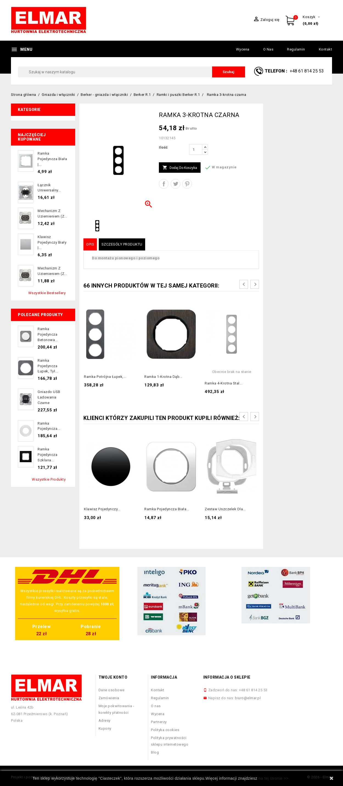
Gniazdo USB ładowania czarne (49, 397)
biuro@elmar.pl (248, 698)
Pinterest (187, 183)
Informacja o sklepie (227, 677)
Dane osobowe (112, 690)
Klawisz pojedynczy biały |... (52, 242)
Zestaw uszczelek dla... (225, 509)
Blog (155, 752)
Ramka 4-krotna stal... (223, 383)
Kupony (105, 728)
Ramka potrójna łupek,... (105, 377)
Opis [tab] (90, 244)
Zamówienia (109, 698)
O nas (268, 49)
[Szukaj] (131, 71)
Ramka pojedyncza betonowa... (48, 334)
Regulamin (296, 49)
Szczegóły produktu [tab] (122, 244)
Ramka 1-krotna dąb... (163, 377)
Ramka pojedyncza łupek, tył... (48, 366)
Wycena (242, 49)
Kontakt (325, 49)
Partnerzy (159, 722)
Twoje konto (113, 677)
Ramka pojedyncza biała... (166, 509)
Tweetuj (175, 183)
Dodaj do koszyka (179, 168)
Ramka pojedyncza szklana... (47, 454)
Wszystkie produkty (49, 479)
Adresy (105, 720)
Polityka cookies (165, 730)
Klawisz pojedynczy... (102, 509)
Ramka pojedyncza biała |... (52, 158)
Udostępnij (163, 183)
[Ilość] (195, 149)
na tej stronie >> (273, 778)
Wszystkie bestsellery (47, 293)
